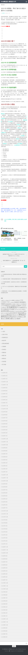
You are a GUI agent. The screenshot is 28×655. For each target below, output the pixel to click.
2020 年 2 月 (4, 577)
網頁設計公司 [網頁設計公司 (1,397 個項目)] (6, 317)
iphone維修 (10, 121)
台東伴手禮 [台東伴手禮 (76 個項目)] (16, 309)
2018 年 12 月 (5, 619)
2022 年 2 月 (4, 504)
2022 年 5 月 (4, 495)
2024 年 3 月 (4, 429)
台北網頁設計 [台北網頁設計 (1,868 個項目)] (12, 307)
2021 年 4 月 (4, 534)
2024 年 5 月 (4, 423)
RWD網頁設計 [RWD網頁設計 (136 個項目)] (17, 300)
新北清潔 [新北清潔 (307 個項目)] (12, 313)
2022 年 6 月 (4, 492)
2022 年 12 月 (5, 474)
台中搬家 (22, 135)
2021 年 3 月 (4, 537)
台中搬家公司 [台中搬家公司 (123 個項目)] (17, 304)
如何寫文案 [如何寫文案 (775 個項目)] (5, 311)
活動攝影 (4, 346)
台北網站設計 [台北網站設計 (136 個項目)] (3, 307)
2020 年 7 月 (4, 562)
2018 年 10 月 (5, 625)
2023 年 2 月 (4, 468)
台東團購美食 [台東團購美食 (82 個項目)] (23, 309)
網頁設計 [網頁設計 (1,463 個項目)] (22, 315)
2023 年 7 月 (4, 453)
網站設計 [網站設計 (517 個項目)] (9, 315)
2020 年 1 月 (4, 580)
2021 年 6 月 (4, 528)
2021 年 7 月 (4, 525)
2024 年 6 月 (4, 420)
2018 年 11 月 (5, 622)
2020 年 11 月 (5, 549)
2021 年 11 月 (5, 513)
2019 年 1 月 (4, 616)
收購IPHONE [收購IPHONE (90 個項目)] (3, 313)
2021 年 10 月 (5, 516)
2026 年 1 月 (4, 378)
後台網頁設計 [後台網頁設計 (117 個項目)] (20, 311)
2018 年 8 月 (4, 631)
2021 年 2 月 (4, 540)
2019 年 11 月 (5, 586)
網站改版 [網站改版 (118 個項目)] (4, 315)
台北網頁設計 (17, 145)
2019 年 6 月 (4, 601)
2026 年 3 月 (4, 372)
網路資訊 (3, 4)
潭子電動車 (20, 143)
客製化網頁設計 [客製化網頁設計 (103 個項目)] (12, 311)
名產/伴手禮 (4, 334)
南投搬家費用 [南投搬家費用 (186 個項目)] (8, 304)
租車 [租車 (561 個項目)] (22, 313)
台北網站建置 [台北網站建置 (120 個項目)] (23, 305)
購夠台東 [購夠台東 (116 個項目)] (4, 318)
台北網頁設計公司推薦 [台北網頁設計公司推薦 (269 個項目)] (8, 309)
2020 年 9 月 (4, 555)
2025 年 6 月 (4, 396)
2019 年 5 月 (4, 604)
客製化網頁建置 (5, 343)
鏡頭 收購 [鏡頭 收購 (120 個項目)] (14, 318)
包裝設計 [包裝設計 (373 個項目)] (16, 302)
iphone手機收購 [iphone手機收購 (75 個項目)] (6, 300)
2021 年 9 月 (4, 519)
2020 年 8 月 (4, 558)
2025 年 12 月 (5, 381)
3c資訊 (3, 331)
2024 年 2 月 (4, 432)
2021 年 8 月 (4, 522)
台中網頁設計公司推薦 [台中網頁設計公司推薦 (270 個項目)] (9, 305)
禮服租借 (4, 352)
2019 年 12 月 (5, 583)
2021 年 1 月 (4, 543)
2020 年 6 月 (4, 565)
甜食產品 (4, 349)
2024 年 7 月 (4, 417)
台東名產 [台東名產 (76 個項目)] (19, 309)
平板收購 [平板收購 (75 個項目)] (16, 311)
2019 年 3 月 (4, 610)
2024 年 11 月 (5, 405)
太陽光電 (19, 124)
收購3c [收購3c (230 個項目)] (25, 311)
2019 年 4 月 (4, 607)
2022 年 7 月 (4, 489)
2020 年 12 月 (5, 546)
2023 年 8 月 (4, 450)
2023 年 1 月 (4, 471)
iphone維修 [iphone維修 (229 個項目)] (11, 300)
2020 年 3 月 (4, 574)
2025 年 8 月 (4, 390)
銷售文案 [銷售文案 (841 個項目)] (9, 318)
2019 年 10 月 (5, 589)
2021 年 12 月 (5, 510)
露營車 (17, 138)
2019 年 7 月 (4, 598)
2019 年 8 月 (4, 595)
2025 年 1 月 (4, 402)
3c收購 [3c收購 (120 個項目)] (2, 300)
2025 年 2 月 (4, 399)
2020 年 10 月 (5, 552)
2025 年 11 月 (5, 384)
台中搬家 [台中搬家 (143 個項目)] (13, 304)
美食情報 (4, 361)
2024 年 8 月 (4, 414)
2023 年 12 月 (5, 438)
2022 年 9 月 (4, 483)
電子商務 (4, 364)
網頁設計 (3, 113)
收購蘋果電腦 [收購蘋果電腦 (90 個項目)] (7, 313)
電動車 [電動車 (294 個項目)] (18, 318)
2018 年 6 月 (4, 637)
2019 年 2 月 (4, 613)
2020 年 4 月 (4, 571)
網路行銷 (4, 355)
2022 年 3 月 (4, 501)
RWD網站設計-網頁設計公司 (8, 1)
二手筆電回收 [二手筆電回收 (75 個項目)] (12, 302)
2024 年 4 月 (4, 426)
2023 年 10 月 (5, 444)
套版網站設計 (5, 337)
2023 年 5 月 (4, 459)
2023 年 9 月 (4, 447)
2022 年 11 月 (5, 477)
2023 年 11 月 (5, 441)
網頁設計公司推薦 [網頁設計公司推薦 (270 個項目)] (16, 317)
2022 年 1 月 (4, 507)
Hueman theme (20, 650)
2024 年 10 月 (5, 408)
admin (3, 13)
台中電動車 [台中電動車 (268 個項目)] (18, 305)
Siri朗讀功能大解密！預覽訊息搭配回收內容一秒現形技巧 (14, 279)
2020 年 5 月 (4, 568)
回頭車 (8, 129)
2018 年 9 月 (4, 628)
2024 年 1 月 (4, 435)
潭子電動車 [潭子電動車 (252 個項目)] (18, 313)
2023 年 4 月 (4, 462)
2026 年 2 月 (4, 375)
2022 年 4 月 (4, 498)
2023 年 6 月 (4, 456)
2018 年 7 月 (4, 634)
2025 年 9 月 (4, 387)
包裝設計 (5, 143)
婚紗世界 (4, 340)
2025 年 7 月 (4, 393)
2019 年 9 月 (4, 592)
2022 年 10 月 (5, 480)
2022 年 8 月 (4, 486)
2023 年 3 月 (4, 465)
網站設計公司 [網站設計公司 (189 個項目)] (15, 315)
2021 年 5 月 (4, 531)
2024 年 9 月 (4, 411)
